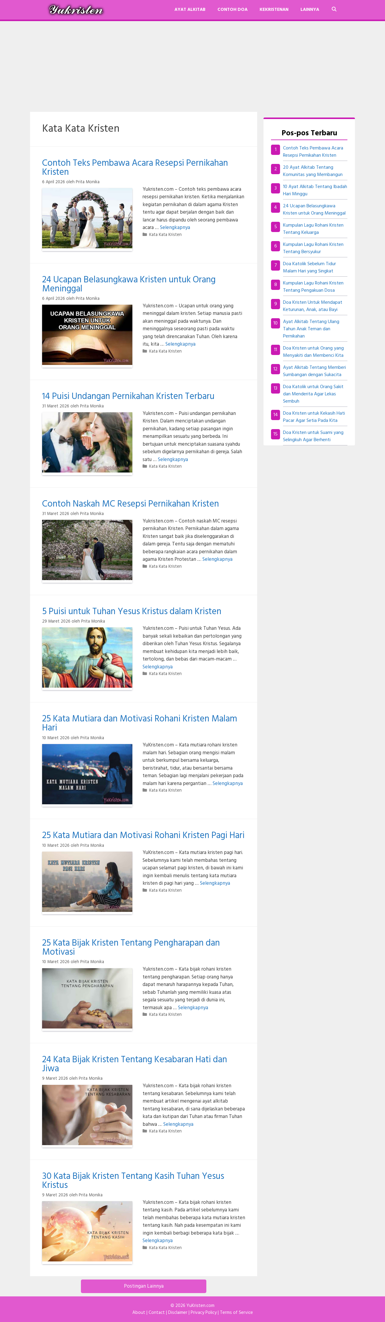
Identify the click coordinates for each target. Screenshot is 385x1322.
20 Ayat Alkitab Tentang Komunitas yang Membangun (313, 171)
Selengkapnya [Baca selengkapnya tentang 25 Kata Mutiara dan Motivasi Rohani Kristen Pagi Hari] (215, 883)
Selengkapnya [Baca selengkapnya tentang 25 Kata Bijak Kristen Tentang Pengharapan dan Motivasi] (193, 1008)
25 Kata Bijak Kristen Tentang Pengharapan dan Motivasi (131, 947)
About (138, 1312)
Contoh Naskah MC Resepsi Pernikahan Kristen (130, 504)
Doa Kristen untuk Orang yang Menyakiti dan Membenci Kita (313, 352)
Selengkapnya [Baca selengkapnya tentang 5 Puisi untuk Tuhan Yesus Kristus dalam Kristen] (158, 667)
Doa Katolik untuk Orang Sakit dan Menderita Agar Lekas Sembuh (313, 394)
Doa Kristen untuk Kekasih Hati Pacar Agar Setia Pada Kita (314, 417)
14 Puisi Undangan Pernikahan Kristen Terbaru (128, 396)
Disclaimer (177, 1312)
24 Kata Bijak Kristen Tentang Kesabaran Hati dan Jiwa (134, 1064)
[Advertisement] (192, 66)
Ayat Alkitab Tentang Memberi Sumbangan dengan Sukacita (314, 371)
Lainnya (309, 9)
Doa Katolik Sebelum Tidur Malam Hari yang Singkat (309, 267)
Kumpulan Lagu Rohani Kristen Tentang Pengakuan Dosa (313, 286)
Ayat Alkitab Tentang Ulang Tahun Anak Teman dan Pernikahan (311, 329)
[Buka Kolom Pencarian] (334, 10)
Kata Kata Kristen (165, 234)
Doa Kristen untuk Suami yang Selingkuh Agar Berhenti (313, 436)
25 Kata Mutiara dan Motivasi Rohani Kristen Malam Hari (139, 723)
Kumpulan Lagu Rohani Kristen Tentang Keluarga (313, 229)
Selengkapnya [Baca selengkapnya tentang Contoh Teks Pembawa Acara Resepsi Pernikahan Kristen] (175, 228)
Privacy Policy (204, 1312)
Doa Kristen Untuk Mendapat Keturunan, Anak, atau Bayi (312, 306)
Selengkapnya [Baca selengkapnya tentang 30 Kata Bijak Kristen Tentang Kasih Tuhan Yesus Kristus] (158, 1241)
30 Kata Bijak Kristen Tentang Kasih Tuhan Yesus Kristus (133, 1181)
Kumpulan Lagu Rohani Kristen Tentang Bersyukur (313, 248)
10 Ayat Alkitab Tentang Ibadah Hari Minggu (315, 190)
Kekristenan (274, 9)
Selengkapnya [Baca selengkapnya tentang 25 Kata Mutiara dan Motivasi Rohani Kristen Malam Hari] (228, 784)
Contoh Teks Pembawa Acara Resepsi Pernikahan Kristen (135, 168)
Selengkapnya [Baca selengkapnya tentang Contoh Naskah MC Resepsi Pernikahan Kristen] (217, 559)
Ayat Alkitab (189, 9)
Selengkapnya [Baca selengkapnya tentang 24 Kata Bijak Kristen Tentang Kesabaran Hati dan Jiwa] (178, 1124)
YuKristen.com (200, 1305)
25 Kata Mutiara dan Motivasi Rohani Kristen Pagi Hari (143, 835)
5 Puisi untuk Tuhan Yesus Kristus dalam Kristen (131, 611)
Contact (157, 1312)
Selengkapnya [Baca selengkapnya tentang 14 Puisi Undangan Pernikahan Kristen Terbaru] (173, 460)
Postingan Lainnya (144, 1286)
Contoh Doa (232, 9)
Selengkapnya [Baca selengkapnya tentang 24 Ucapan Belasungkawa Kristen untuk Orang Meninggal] (180, 344)
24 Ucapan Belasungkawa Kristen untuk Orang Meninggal (129, 284)
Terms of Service (236, 1312)
